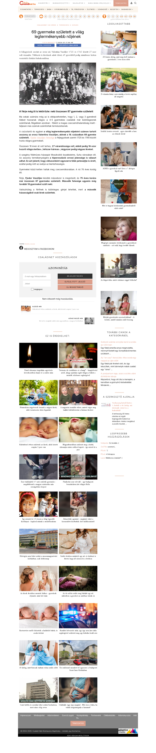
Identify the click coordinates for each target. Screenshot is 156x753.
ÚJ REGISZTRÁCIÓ (75, 287)
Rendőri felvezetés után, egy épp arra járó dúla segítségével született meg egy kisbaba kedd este (78, 632)
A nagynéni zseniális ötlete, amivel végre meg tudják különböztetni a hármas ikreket (78, 409)
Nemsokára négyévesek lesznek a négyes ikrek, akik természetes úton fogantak (38, 409)
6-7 (126, 16)
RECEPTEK (114, 9)
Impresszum (25, 715)
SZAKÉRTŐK (43, 3)
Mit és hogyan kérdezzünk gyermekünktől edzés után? (118, 207)
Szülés (75, 25)
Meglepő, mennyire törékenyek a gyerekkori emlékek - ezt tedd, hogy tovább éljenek (118, 244)
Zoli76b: (108, 447)
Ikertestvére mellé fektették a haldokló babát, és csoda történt (38, 632)
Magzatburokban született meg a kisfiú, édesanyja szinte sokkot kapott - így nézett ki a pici (78, 447)
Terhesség (64, 25)
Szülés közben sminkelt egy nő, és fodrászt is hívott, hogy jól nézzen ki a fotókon (78, 557)
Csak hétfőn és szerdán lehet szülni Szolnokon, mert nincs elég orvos (38, 706)
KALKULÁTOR (78, 3)
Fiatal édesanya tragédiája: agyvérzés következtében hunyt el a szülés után (38, 372)
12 (97, 16)
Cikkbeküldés (109, 715)
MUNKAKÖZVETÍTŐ (60, 3)
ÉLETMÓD (91, 9)
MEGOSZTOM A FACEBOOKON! (36, 248)
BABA (49, 9)
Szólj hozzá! (44, 45)
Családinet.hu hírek (46, 25)
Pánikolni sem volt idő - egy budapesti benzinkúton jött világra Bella (78, 483)
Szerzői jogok (68, 715)
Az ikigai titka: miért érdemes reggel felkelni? (119, 280)
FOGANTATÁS (25, 9)
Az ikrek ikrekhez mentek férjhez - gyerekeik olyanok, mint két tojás (38, 595)
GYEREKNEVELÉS (61, 9)
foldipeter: (110, 443)
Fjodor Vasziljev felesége (43, 137)
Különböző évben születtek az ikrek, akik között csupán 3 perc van (55, 309)
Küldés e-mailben (68, 45)
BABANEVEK (126, 9)
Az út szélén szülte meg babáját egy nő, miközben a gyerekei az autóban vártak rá (78, 595)
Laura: (111, 458)
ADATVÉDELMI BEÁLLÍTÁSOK (78, 735)
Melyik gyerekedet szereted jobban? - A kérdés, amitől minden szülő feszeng (118, 319)
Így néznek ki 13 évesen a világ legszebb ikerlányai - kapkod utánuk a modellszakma (38, 520)
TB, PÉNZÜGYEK (77, 9)
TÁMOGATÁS (121, 3)
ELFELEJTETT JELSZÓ (75, 282)
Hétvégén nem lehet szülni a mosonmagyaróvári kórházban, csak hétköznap (38, 557)
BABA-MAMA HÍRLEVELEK (98, 3)
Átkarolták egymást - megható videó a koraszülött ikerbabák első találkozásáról (78, 520)
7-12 (130, 16)
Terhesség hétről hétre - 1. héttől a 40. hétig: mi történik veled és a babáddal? (122, 406)
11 (93, 16)
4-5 (121, 16)
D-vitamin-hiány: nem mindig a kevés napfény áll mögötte (119, 95)
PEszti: (104, 450)
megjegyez (38, 289)
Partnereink (96, 715)
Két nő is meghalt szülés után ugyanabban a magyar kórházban (61, 321)
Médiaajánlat (39, 715)
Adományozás (124, 715)
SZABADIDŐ (102, 9)
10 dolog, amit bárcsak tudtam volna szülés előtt (38, 668)
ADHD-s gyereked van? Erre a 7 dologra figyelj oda (119, 170)
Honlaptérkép (82, 715)
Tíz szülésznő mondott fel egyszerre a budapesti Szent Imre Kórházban (78, 669)
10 (89, 16)
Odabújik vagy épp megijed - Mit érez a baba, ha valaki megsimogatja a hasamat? (78, 706)
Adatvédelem (53, 715)
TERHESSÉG (39, 9)
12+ (134, 16)
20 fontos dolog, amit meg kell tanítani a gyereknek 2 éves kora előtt (119, 58)
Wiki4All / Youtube (30, 243)
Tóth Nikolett (49, 42)
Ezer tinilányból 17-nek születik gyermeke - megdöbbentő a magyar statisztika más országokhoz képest (38, 484)
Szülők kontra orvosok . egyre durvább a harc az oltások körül (119, 133)
